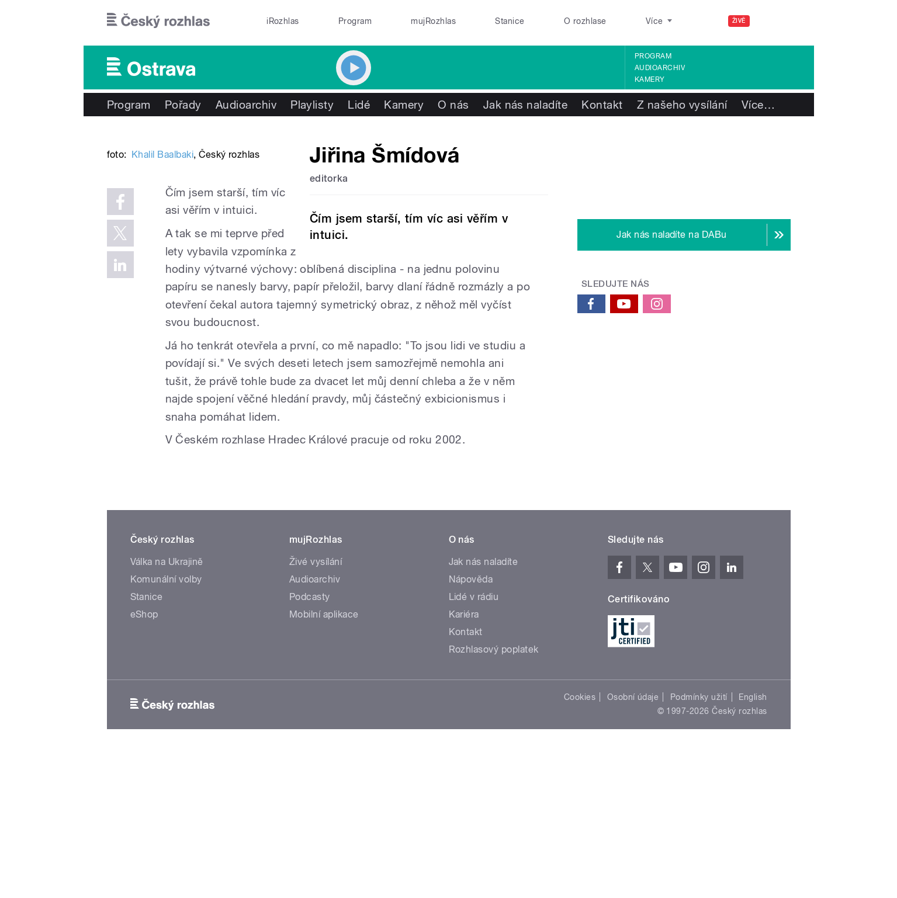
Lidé (359, 104)
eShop (144, 755)
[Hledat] (775, 21)
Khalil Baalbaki (162, 331)
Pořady (183, 104)
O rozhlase (585, 21)
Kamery (650, 79)
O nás (453, 104)
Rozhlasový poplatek (494, 790)
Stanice (509, 21)
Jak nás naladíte (525, 104)
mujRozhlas (433, 21)
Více (758, 104)
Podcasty (309, 738)
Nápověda (471, 720)
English (753, 838)
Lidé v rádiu (474, 738)
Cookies (579, 838)
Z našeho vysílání (682, 104)
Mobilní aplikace (324, 755)
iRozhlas (282, 21)
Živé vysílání (315, 703)
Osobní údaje (633, 838)
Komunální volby (166, 720)
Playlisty (312, 104)
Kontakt (601, 104)
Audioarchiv (660, 68)
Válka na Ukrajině (166, 703)
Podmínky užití (699, 838)
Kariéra (464, 755)
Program (355, 21)
